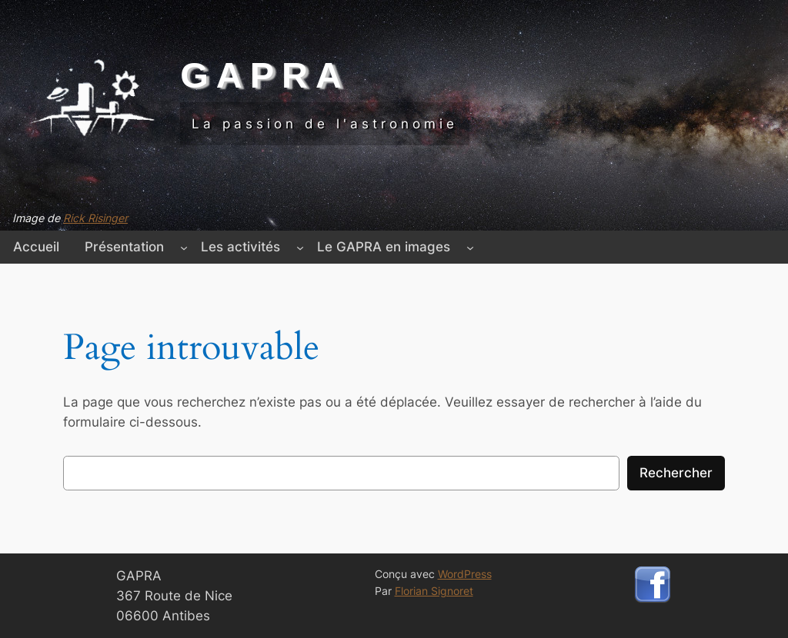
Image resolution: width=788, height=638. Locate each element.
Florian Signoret (434, 590)
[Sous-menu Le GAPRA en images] (470, 247)
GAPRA (264, 75)
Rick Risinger (95, 217)
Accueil (36, 246)
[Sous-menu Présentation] (184, 247)
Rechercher (676, 472)
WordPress (465, 573)
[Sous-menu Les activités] (300, 247)
